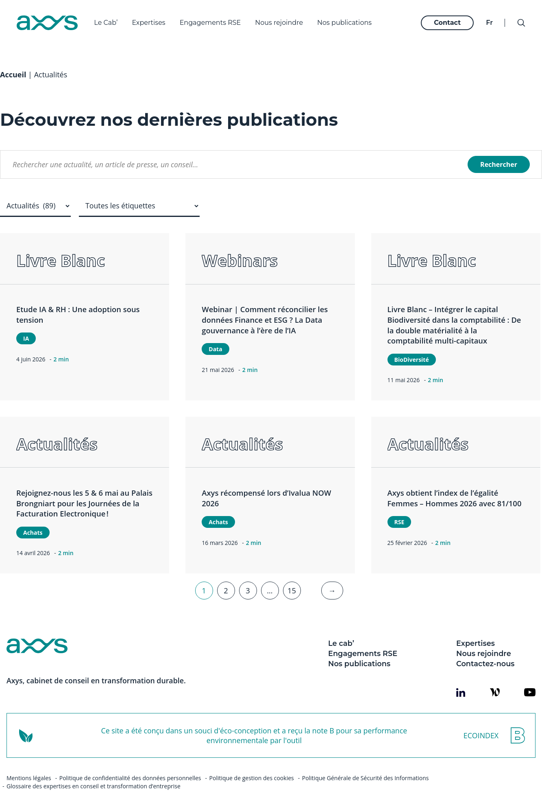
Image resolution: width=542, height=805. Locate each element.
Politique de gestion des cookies (251, 769)
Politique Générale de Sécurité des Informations (365, 769)
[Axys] (49, 20)
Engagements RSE (212, 20)
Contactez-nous (485, 655)
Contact (445, 20)
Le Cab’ (108, 20)
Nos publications (346, 20)
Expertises (150, 20)
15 (291, 582)
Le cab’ (341, 634)
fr (487, 20)
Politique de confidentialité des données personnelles (130, 769)
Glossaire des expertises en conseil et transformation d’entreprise (94, 777)
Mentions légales (29, 769)
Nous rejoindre (281, 20)
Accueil (13, 66)
